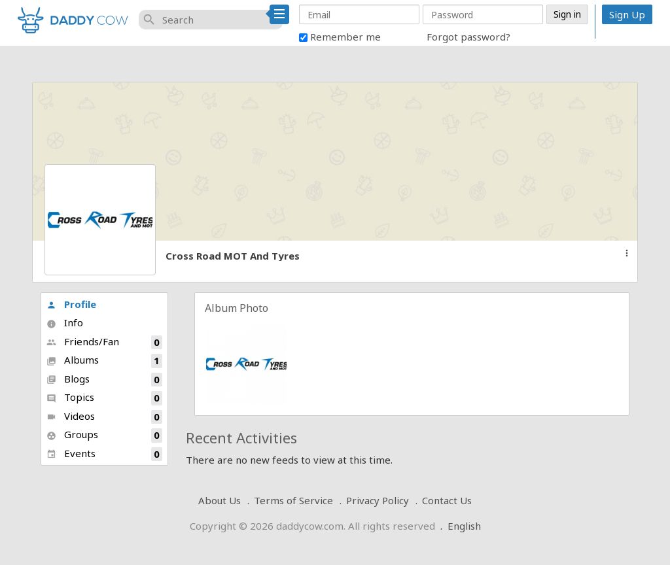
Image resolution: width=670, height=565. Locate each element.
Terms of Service (293, 500)
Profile (71, 304)
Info (64, 322)
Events (104, 454)
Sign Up (627, 14)
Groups (104, 435)
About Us (219, 500)
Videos (104, 416)
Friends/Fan (104, 342)
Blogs (104, 379)
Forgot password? (468, 36)
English (464, 525)
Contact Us (447, 500)
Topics (104, 397)
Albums (104, 360)
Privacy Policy (377, 500)
